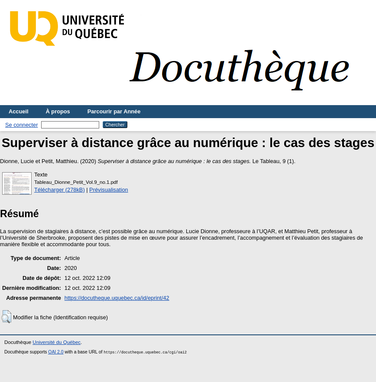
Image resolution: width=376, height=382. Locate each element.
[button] (6, 316)
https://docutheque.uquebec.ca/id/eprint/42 (117, 298)
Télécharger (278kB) (59, 189)
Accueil (19, 111)
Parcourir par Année (114, 111)
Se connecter (21, 125)
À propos (58, 111)
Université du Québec (56, 342)
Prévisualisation (108, 189)
